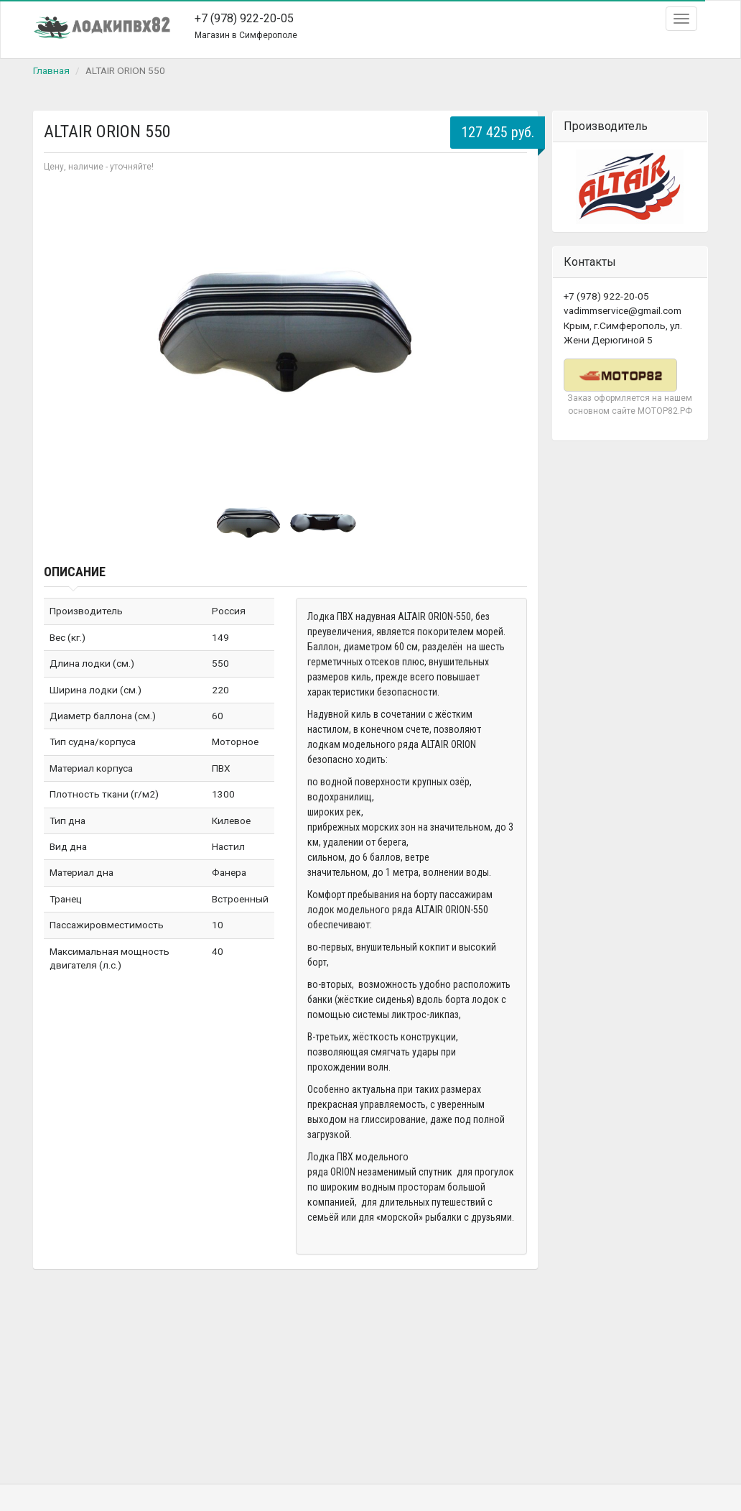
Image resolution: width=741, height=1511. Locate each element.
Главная (51, 70)
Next (508, 327)
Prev (62, 327)
